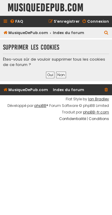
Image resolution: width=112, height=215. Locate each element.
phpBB (40, 105)
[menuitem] (16, 22)
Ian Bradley (98, 99)
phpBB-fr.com (96, 112)
